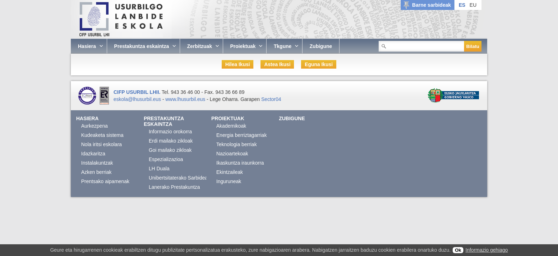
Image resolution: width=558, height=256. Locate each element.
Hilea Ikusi (237, 64)
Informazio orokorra (170, 131)
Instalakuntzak (97, 163)
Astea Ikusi (277, 64)
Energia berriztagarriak (241, 135)
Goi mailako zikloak (170, 150)
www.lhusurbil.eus (185, 99)
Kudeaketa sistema (102, 135)
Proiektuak (227, 118)
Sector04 (271, 99)
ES (462, 5)
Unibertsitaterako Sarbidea (178, 178)
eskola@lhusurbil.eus (137, 99)
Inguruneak (228, 181)
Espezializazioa (166, 159)
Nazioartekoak (232, 153)
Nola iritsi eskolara (101, 144)
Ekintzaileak (229, 172)
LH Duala (159, 168)
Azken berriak (96, 172)
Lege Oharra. (224, 99)
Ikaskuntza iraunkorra (240, 163)
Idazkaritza (93, 153)
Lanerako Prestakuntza (174, 187)
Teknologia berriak (236, 144)
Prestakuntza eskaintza (164, 121)
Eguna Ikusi (319, 64)
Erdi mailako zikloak (171, 141)
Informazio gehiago (486, 250)
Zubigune (292, 118)
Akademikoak (231, 126)
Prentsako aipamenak (105, 181)
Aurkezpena (94, 126)
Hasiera (87, 118)
